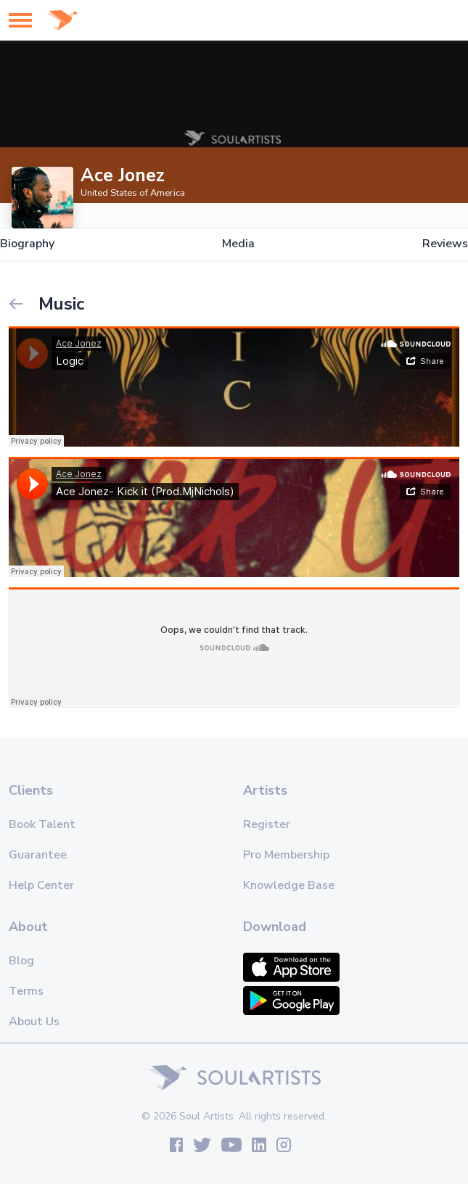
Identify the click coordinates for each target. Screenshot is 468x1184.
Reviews (445, 244)
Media (238, 244)
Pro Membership (286, 855)
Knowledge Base (288, 885)
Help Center (41, 885)
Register (266, 824)
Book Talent (42, 824)
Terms (26, 991)
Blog (21, 960)
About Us (34, 1021)
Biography (27, 244)
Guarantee (38, 855)
